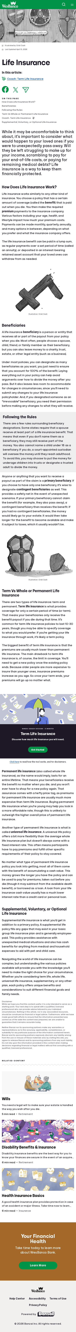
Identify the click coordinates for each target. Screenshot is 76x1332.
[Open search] (63, 4)
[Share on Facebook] (5, 89)
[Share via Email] (25, 90)
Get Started (37, 749)
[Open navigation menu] (72, 4)
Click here (14, 762)
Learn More (38, 1265)
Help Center (17, 1298)
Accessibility (37, 1298)
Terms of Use (58, 1298)
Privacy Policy (38, 1305)
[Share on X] (15, 89)
